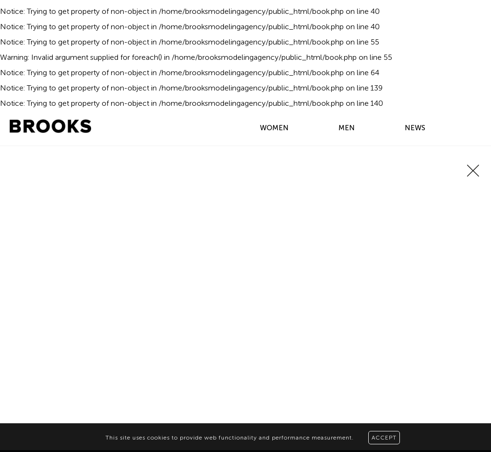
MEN (347, 128)
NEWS (415, 128)
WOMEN (274, 128)
